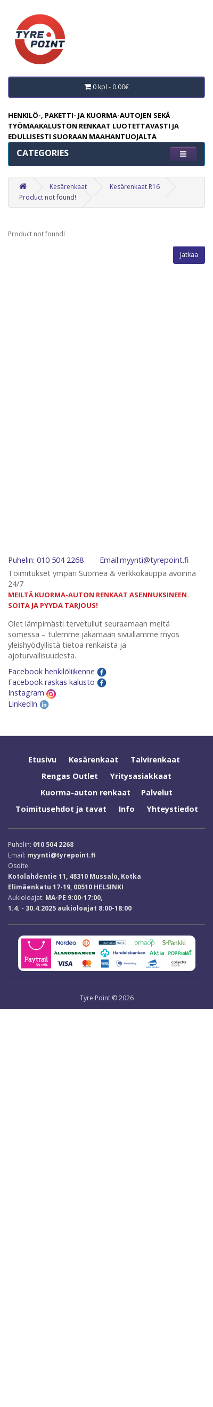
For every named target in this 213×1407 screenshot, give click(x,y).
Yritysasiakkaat (140, 776)
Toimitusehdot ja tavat (60, 809)
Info (127, 809)
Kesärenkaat (68, 186)
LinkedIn (28, 704)
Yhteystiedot (172, 809)
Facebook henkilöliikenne (57, 671)
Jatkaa (189, 254)
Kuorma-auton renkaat (85, 792)
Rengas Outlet (70, 776)
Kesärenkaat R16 (135, 186)
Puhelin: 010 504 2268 (46, 560)
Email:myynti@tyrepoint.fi (144, 560)
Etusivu (42, 759)
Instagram (32, 693)
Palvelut (157, 792)
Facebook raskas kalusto (57, 682)
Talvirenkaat (155, 759)
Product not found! (47, 197)
